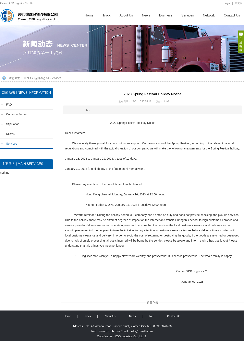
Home (89, 15)
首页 (26, 78)
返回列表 (152, 302)
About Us (126, 15)
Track (106, 15)
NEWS (10, 133)
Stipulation (12, 124)
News (146, 15)
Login (227, 3)
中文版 (238, 3)
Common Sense (16, 114)
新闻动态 (40, 78)
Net (151, 316)
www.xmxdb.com (109, 331)
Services (187, 15)
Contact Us (232, 15)
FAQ (9, 104)
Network (209, 15)
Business (165, 15)
